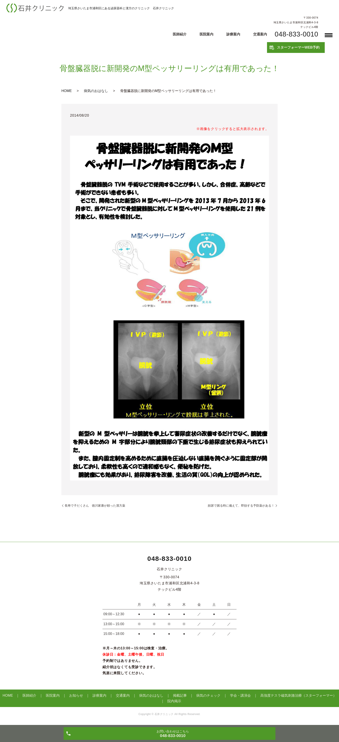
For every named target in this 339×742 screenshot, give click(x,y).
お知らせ (76, 695)
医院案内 (206, 34)
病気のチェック (208, 695)
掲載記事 (180, 695)
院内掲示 (174, 701)
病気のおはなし (96, 91)
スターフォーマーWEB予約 (298, 47)
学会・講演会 (240, 695)
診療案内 (233, 34)
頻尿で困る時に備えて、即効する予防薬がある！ (241, 505)
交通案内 (260, 34)
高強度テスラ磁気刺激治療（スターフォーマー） (298, 695)
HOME (66, 91)
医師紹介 (180, 34)
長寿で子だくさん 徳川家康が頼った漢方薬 (95, 505)
